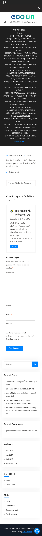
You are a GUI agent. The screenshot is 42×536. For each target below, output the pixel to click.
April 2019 (9, 459)
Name (9, 305)
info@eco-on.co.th (30, 22)
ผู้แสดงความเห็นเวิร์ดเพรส (15, 431)
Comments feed (12, 510)
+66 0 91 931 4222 (13, 22)
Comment (10, 273)
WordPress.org (11, 514)
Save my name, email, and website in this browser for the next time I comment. (20, 336)
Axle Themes (27, 532)
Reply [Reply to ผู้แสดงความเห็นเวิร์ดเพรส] (14, 246)
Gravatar (19, 241)
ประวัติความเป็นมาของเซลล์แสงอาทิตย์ (20, 389)
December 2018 (11, 463)
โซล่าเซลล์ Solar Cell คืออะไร (19, 183)
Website (9, 324)
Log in (8, 502)
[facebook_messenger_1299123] (37, 531)
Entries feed (10, 506)
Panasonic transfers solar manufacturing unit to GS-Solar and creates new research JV (21, 411)
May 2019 (9, 455)
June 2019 (9, 451)
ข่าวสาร (8, 480)
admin (29, 156)
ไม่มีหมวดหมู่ (14, 172)
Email (9, 315)
